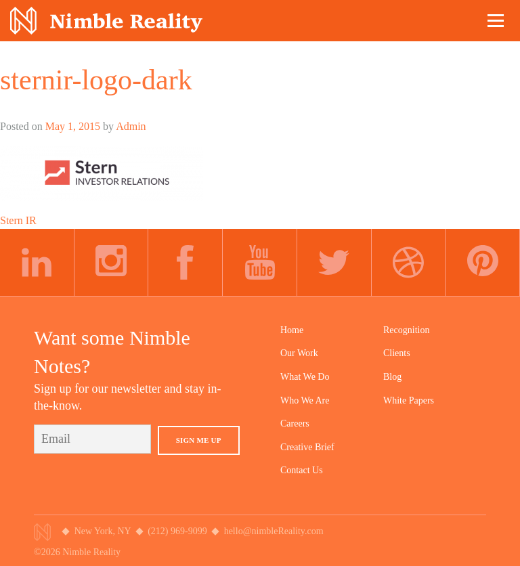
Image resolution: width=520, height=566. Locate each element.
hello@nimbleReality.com (274, 531)
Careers (294, 423)
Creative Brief (307, 447)
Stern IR (18, 220)
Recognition (406, 330)
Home (291, 330)
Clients (396, 353)
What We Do (304, 377)
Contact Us (301, 470)
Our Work (299, 353)
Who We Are (304, 400)
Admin (131, 126)
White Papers (408, 400)
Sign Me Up (198, 440)
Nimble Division (106, 21)
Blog (392, 377)
